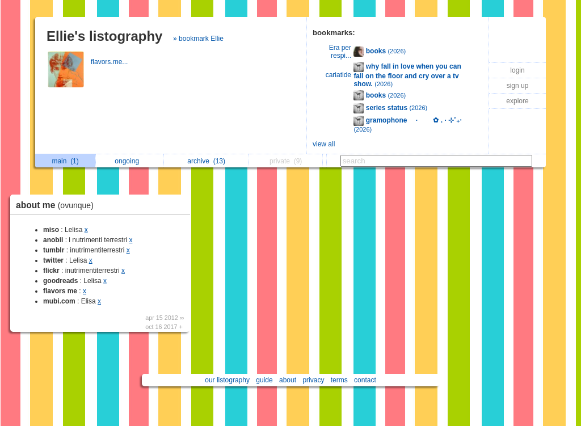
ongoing (130, 161)
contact (365, 380)
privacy (313, 380)
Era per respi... (340, 52)
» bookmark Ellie (198, 39)
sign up (518, 86)
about (287, 380)
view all (324, 144)
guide (264, 380)
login (517, 70)
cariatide (338, 75)
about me (57, 205)
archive (206, 161)
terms (339, 380)
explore (517, 101)
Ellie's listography (104, 36)
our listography (227, 380)
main (65, 161)
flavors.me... (110, 62)
